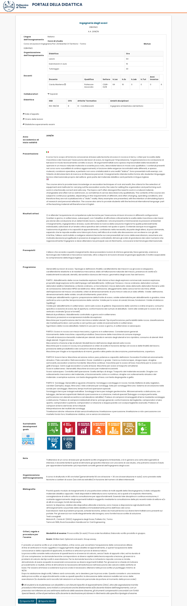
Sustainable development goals (30, 426)
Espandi (53, 94)
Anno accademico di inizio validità (31, 139)
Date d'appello (32, 114)
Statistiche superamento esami (40, 124)
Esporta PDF (27, 601)
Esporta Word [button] (46, 601)
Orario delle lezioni (34, 119)
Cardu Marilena (56, 84)
